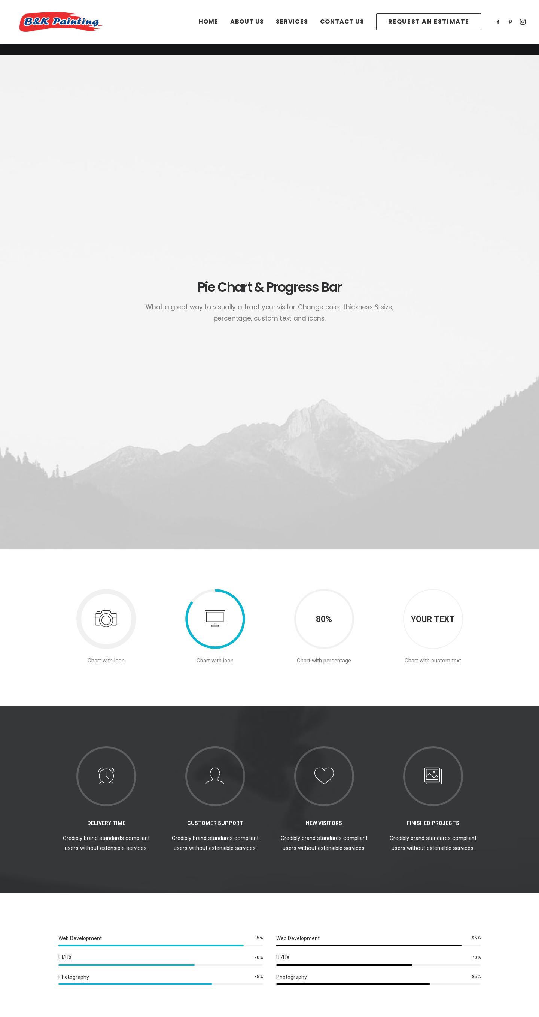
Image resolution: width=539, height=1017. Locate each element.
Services (292, 27)
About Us (247, 27)
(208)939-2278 (403, 934)
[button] (499, 27)
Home (208, 27)
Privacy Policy (193, 924)
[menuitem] (208, 27)
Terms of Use (193, 934)
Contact (77, 944)
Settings (186, 944)
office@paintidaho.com (413, 924)
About (74, 924)
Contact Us (342, 27)
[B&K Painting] (73, 27)
